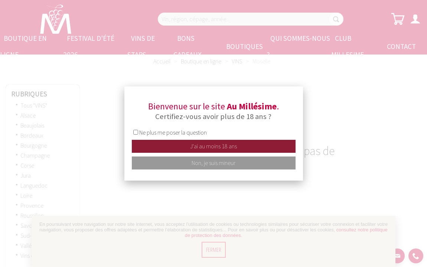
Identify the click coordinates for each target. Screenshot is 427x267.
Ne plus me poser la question (173, 132)
